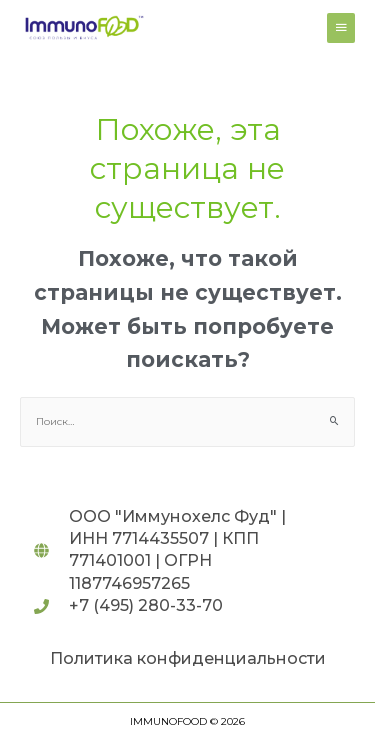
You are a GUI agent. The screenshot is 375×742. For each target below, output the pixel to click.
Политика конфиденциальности (188, 658)
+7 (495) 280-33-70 (146, 605)
